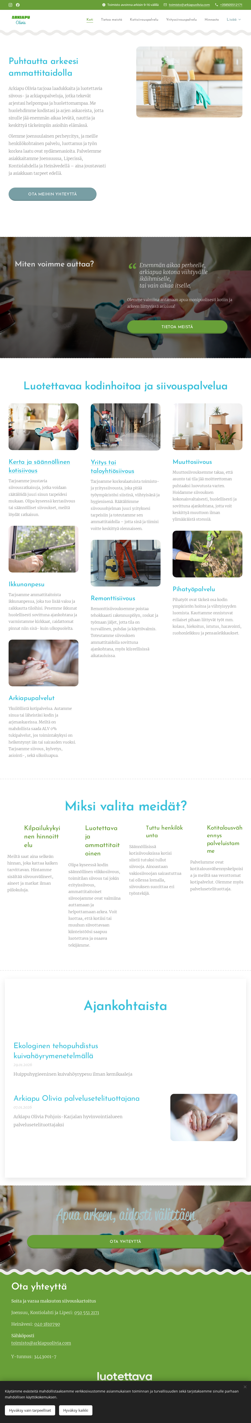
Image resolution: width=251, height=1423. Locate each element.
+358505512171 (231, 4)
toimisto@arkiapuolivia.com (189, 4)
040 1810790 (47, 1324)
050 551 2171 (86, 1312)
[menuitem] (75, 20)
